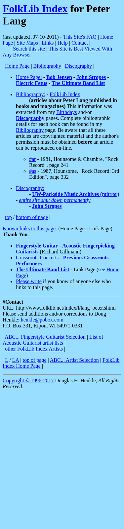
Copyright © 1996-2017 (28, 380)
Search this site (29, 49)
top (8, 217)
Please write (29, 281)
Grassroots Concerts (37, 257)
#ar (32, 159)
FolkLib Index (35, 9)
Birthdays (66, 112)
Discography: (30, 188)
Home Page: (29, 77)
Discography (78, 66)
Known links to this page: (30, 228)
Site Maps (27, 43)
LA (15, 360)
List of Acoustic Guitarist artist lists (53, 340)
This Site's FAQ (80, 37)
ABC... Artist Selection (74, 360)
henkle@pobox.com (42, 319)
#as (32, 171)
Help (63, 43)
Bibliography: (30, 94)
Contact (79, 43)
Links (48, 43)
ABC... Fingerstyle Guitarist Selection (45, 337)
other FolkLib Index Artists (34, 349)
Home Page (17, 66)
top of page (35, 360)
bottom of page (32, 217)
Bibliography (47, 66)
